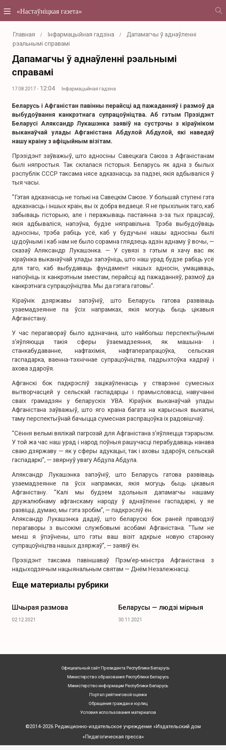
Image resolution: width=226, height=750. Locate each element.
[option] (60, 611)
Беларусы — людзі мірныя (160, 607)
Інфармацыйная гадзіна (89, 88)
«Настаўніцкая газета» (49, 11)
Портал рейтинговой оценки (118, 694)
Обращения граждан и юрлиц (118, 703)
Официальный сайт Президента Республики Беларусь (115, 667)
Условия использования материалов (118, 712)
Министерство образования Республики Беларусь (118, 676)
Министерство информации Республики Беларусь (118, 685)
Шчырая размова (40, 607)
